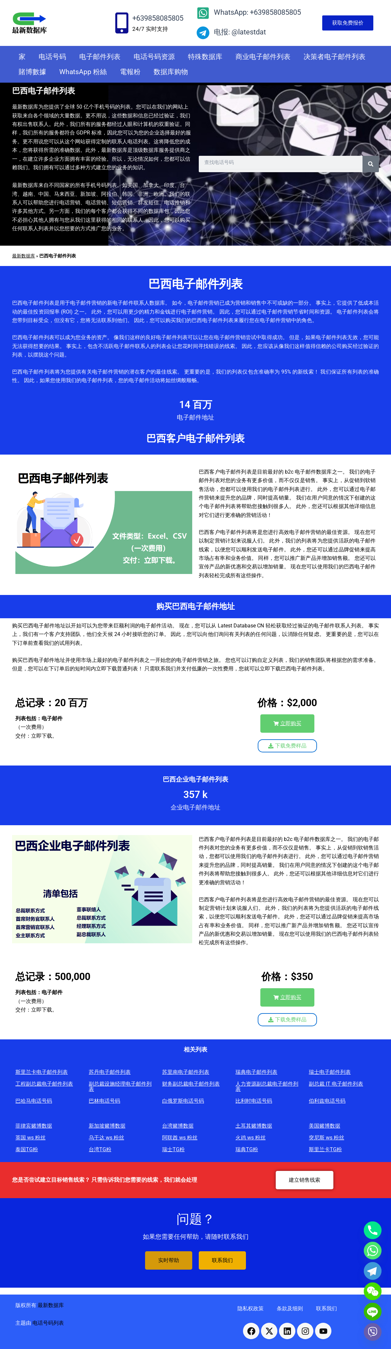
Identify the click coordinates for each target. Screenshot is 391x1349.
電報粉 (130, 72)
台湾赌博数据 (178, 1126)
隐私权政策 (250, 1308)
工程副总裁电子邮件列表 (44, 1084)
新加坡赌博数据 (107, 1126)
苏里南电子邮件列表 (185, 1072)
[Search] (371, 164)
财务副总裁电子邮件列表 (191, 1084)
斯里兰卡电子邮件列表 (41, 1072)
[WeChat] (373, 1291)
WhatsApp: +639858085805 (257, 12)
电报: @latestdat (240, 32)
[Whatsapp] (373, 1250)
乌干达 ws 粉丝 (106, 1137)
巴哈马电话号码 (33, 1101)
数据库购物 (171, 72)
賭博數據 (32, 72)
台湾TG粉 (100, 1149)
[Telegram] (373, 1271)
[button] (287, 723)
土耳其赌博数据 (253, 1126)
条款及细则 (290, 1308)
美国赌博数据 (324, 1126)
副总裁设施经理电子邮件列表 (120, 1086)
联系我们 (326, 1308)
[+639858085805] (121, 22)
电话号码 (52, 57)
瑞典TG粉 (246, 1149)
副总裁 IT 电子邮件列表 (336, 1084)
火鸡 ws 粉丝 (250, 1137)
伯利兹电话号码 (327, 1101)
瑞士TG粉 (173, 1149)
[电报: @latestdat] (203, 32)
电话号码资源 (154, 57)
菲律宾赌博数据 (33, 1126)
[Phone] (373, 1230)
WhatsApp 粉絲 (83, 72)
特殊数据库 (205, 57)
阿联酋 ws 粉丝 (179, 1137)
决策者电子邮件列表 (334, 57)
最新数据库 (23, 255)
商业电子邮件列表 (262, 57)
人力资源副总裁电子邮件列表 (266, 1086)
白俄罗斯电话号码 (183, 1101)
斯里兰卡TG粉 (325, 1149)
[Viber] (373, 1332)
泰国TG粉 (26, 1149)
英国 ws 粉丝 (30, 1137)
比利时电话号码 (253, 1101)
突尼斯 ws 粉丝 (326, 1137)
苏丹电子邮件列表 (110, 1072)
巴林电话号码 (104, 1101)
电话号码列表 (48, 1323)
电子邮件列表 (100, 57)
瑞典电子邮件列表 (256, 1072)
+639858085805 (157, 18)
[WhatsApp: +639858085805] (203, 13)
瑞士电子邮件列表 (330, 1072)
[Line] (373, 1311)
